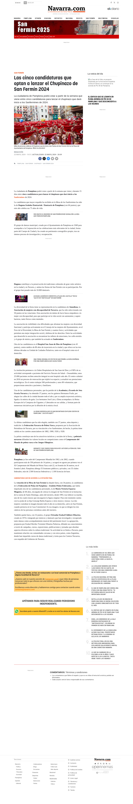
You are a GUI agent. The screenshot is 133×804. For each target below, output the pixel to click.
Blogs (35, 767)
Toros (37, 37)
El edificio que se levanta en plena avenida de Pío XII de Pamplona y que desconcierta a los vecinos (105, 612)
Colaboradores (37, 764)
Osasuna (47, 18)
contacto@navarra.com (25, 590)
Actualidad (23, 37)
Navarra (17, 18)
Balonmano (54, 764)
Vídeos (53, 784)
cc (109, 764)
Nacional (69, 18)
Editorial (18, 783)
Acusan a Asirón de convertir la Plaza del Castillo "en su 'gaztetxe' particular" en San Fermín (55, 297)
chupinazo (38, 163)
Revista (79, 18)
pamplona (20, 163)
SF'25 (17, 37)
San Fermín (90, 18)
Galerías (53, 781)
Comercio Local (51, 579)
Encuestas (36, 769)
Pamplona (28, 18)
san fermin (29, 163)
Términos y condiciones (76, 672)
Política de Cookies (76, 770)
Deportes (58, 18)
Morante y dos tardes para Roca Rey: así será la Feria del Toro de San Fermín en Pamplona (57, 449)
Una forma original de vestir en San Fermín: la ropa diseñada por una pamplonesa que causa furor (56, 360)
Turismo (72, 787)
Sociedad (19, 775)
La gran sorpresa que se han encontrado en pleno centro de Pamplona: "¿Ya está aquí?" (56, 412)
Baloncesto (36, 781)
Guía (46, 37)
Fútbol (35, 778)
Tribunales (19, 772)
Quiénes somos (75, 760)
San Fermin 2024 (48, 163)
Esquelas (115, 18)
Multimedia (102, 18)
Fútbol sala (54, 767)
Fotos (42, 37)
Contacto (73, 763)
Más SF (52, 37)
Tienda (72, 790)
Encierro (31, 37)
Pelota (35, 783)
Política (18, 767)
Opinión (38, 18)
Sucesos (18, 769)
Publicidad (73, 767)
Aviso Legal (74, 778)
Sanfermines (19, 197)
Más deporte (54, 769)
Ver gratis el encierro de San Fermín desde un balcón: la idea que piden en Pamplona (56, 215)
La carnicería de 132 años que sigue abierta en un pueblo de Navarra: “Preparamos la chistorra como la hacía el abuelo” (103, 557)
